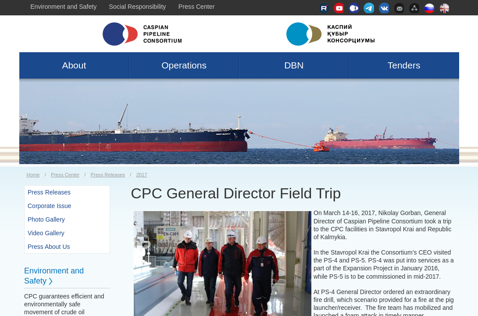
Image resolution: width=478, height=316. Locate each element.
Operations (184, 65)
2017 (141, 174)
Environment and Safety (63, 6)
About (74, 65)
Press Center (196, 6)
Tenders (404, 65)
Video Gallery (46, 233)
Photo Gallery (46, 219)
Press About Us (49, 246)
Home (33, 174)
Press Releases (108, 174)
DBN (293, 65)
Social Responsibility (137, 6)
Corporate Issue (49, 205)
